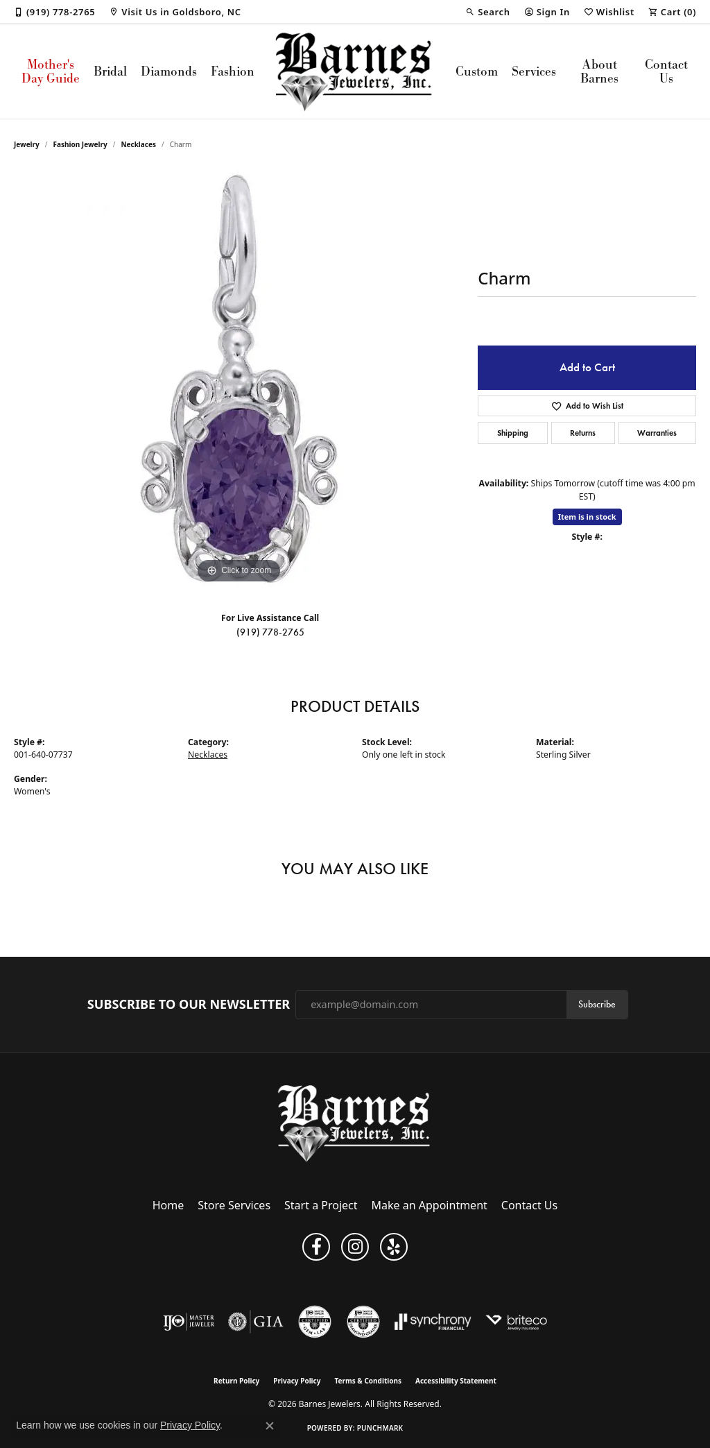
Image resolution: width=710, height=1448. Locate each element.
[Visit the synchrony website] (433, 1321)
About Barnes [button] (599, 71)
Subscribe (597, 1004)
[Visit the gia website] (256, 1321)
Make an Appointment (429, 1205)
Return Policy (236, 1380)
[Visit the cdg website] (363, 1321)
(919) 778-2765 (270, 632)
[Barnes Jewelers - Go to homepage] (355, 1123)
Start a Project (320, 1205)
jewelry (27, 144)
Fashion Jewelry (80, 144)
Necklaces (138, 144)
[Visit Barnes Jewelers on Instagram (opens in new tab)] (355, 1247)
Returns (583, 432)
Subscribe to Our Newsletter (188, 1004)
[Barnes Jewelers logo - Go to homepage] (355, 71)
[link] (54, 12)
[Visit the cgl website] (314, 1321)
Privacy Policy (296, 1380)
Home (168, 1205)
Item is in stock (587, 516)
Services (534, 71)
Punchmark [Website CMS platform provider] (380, 1428)
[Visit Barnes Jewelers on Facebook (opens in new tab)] (316, 1247)
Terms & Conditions (367, 1380)
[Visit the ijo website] (189, 1321)
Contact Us (666, 71)
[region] (239, 379)
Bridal (110, 71)
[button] (487, 12)
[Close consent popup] (270, 1426)
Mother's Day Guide (50, 71)
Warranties (657, 432)
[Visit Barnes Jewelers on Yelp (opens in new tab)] (394, 1247)
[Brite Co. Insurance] (516, 1321)
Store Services (234, 1205)
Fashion (232, 71)
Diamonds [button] (169, 71)
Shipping (512, 432)
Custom (477, 71)
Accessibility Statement (455, 1380)
